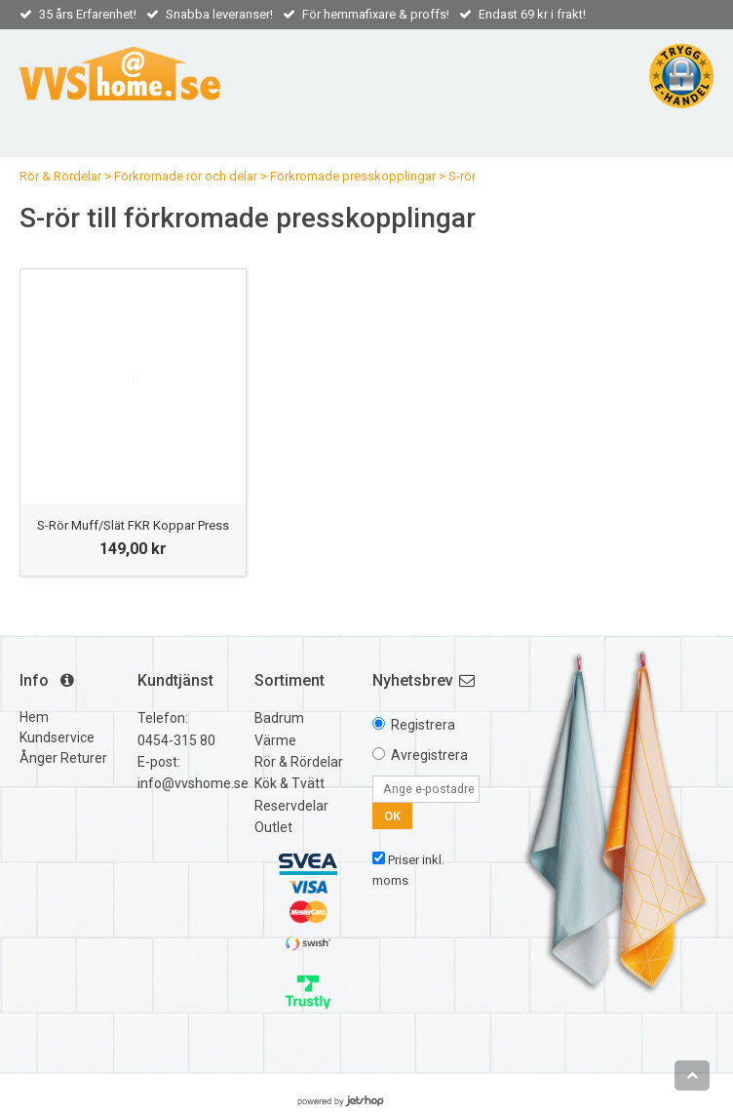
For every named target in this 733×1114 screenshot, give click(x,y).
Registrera (423, 725)
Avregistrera (429, 755)
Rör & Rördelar (60, 176)
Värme (275, 740)
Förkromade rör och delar (185, 176)
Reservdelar (291, 806)
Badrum (279, 718)
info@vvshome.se (193, 783)
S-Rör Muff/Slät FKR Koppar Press (133, 525)
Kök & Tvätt (289, 783)
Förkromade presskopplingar (353, 176)
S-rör (462, 176)
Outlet (273, 827)
